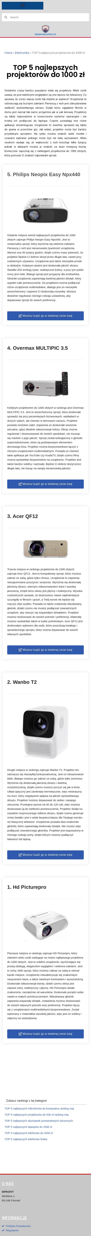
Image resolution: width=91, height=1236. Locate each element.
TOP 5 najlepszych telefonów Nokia (26, 1139)
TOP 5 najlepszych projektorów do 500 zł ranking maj (36, 1114)
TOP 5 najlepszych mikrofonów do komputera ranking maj (39, 1108)
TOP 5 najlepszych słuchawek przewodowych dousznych (39, 1120)
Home (8, 52)
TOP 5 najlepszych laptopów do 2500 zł (28, 1126)
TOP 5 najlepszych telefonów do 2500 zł (29, 1133)
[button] (23, 5)
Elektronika (22, 52)
